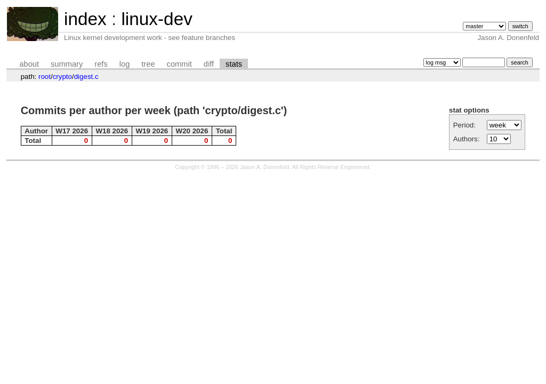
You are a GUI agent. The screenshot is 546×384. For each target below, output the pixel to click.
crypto (62, 77)
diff (209, 64)
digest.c (86, 77)
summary (67, 64)
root (44, 77)
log (124, 64)
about (29, 64)
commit (179, 64)
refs (100, 64)
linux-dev (156, 19)
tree (148, 64)
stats (234, 64)
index (85, 19)
